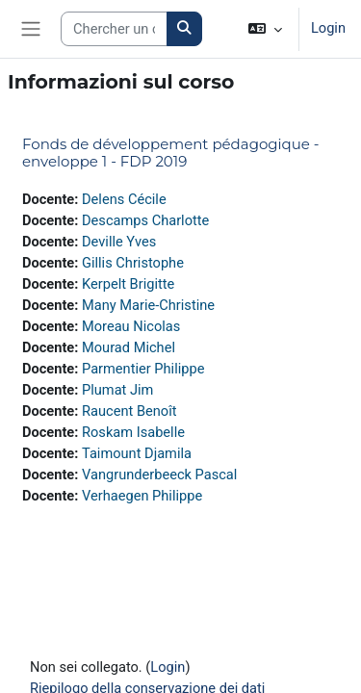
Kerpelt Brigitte (128, 284)
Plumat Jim (117, 389)
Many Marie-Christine (148, 305)
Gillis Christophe (133, 262)
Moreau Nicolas (131, 326)
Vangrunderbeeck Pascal (159, 474)
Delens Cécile (124, 199)
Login (328, 28)
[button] (265, 29)
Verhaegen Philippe (142, 495)
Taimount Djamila (137, 453)
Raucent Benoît (129, 411)
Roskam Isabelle (133, 432)
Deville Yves (119, 241)
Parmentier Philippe (143, 368)
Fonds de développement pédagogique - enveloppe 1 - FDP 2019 (171, 152)
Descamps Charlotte (145, 220)
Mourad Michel (128, 347)
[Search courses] (114, 29)
